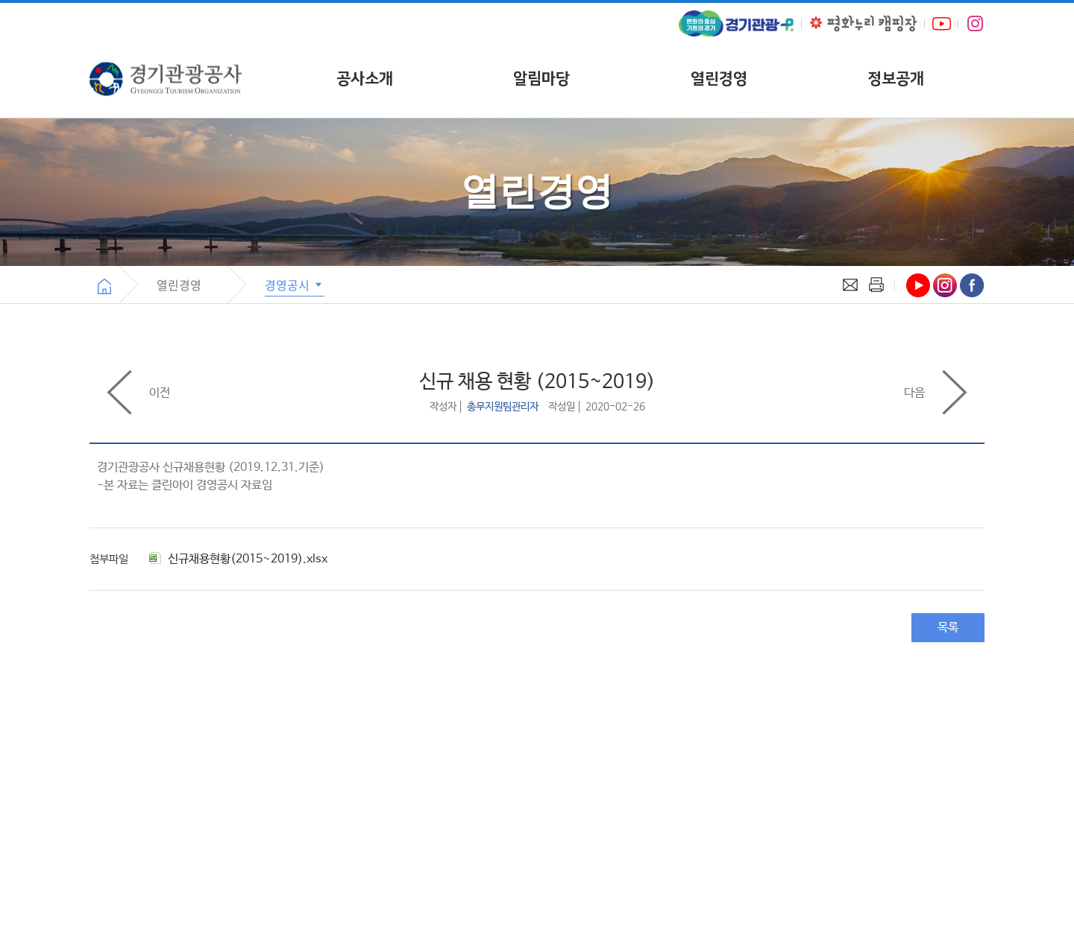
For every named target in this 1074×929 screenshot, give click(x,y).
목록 (948, 628)
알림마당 (541, 78)
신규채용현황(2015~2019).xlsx (238, 559)
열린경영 (719, 78)
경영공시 (294, 285)
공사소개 (364, 78)
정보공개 (895, 78)
